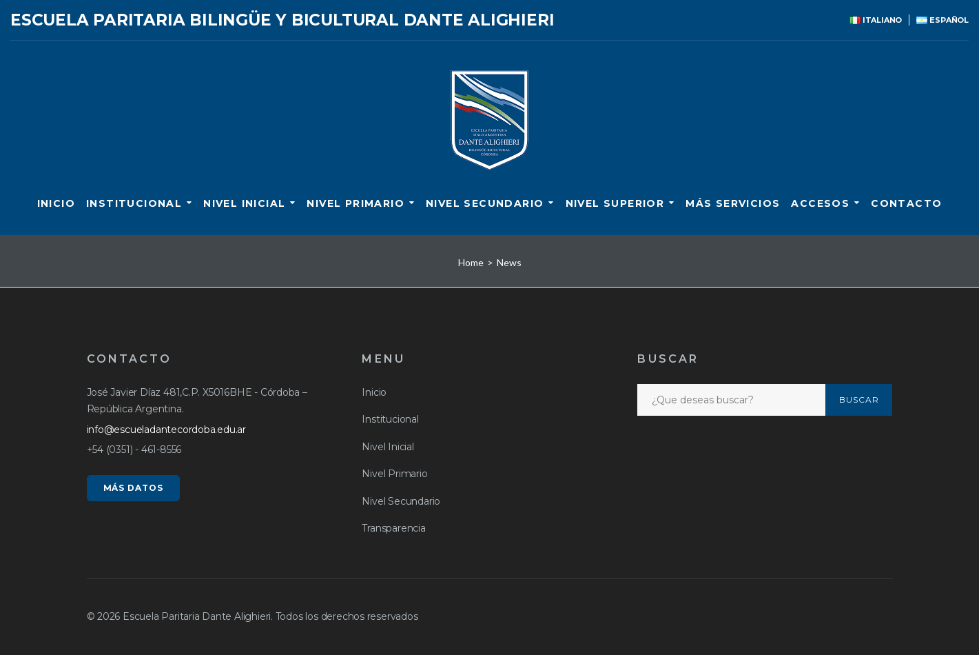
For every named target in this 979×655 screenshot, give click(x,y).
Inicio (56, 203)
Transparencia (393, 528)
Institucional (134, 203)
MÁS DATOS (133, 488)
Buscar (859, 399)
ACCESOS (820, 203)
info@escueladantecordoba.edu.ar (167, 429)
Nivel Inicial (244, 203)
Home (471, 262)
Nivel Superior (615, 203)
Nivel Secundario (485, 203)
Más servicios (733, 203)
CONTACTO (906, 203)
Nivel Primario (355, 203)
